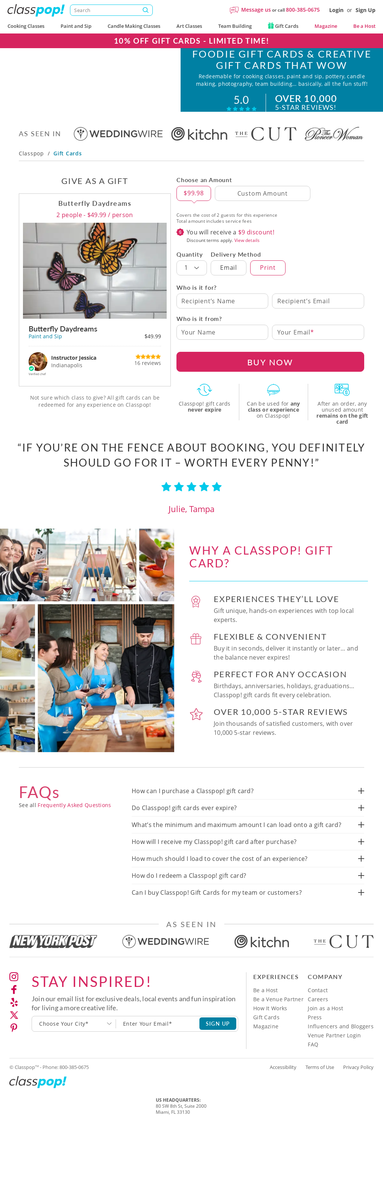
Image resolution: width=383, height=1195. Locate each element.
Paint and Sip (76, 26)
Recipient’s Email (303, 315)
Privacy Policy (358, 1081)
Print (267, 282)
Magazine (326, 26)
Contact (318, 1004)
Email (228, 282)
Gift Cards (283, 26)
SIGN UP (218, 1037)
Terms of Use (319, 1081)
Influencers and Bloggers (341, 1040)
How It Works (270, 1022)
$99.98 (194, 207)
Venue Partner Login (334, 1049)
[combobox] (74, 1038)
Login (336, 10)
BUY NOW (270, 376)
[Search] (111, 10)
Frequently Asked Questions (74, 819)
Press (315, 1031)
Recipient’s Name (208, 315)
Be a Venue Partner (278, 1013)
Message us (256, 9)
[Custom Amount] (262, 207)
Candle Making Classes (134, 26)
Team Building (235, 26)
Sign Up (365, 10)
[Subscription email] (158, 1038)
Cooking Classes (26, 26)
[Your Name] (222, 346)
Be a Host (364, 26)
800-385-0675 (303, 9)
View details (247, 254)
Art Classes (189, 26)
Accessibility (283, 1081)
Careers (318, 1013)
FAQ (313, 1058)
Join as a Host (325, 1022)
